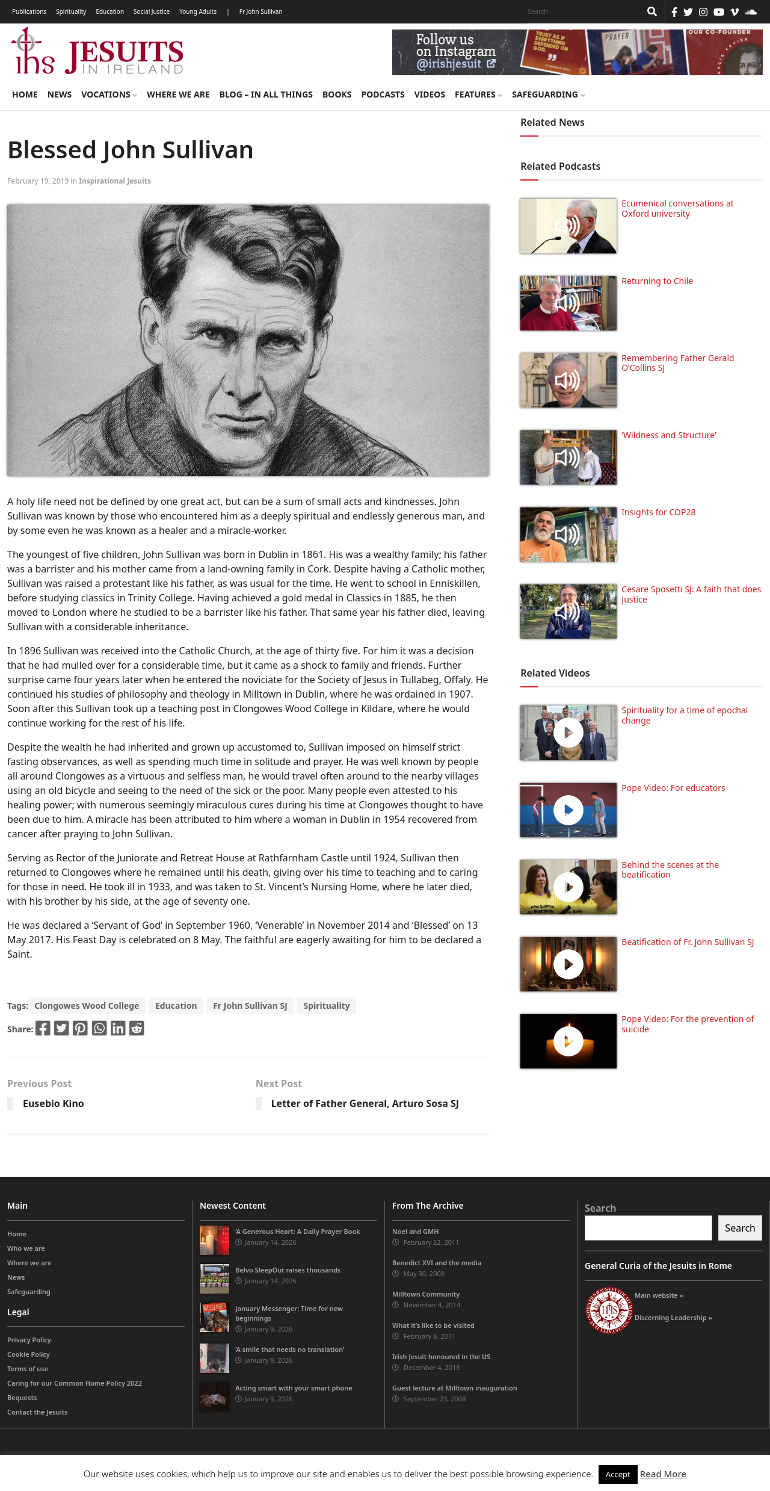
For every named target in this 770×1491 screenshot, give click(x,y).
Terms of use (27, 1368)
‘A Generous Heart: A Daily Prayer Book (297, 1231)
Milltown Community (426, 1293)
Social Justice (152, 11)
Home (25, 94)
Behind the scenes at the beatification (670, 870)
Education (110, 11)
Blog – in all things (266, 94)
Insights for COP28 (658, 512)
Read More (663, 1474)
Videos (429, 94)
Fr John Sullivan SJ (250, 1005)
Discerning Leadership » (673, 1317)
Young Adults (198, 11)
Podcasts (382, 94)
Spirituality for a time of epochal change (684, 715)
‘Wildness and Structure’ (668, 435)
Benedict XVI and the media (436, 1262)
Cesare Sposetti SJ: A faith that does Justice (691, 594)
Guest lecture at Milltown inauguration (454, 1387)
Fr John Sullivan (261, 11)
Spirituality (71, 11)
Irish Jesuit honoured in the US (441, 1356)
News (60, 94)
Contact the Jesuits (37, 1411)
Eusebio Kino (53, 1103)
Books (336, 94)
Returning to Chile (657, 281)
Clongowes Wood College (86, 1005)
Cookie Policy (28, 1354)
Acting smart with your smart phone (294, 1387)
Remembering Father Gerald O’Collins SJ (677, 363)
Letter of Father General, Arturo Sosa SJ (365, 1103)
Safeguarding (548, 94)
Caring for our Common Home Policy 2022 (74, 1382)
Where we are (178, 94)
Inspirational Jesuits (115, 181)
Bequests (22, 1397)
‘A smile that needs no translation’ (289, 1349)
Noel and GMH (415, 1231)
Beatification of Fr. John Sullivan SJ (687, 941)
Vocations (109, 94)
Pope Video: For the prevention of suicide (687, 1024)
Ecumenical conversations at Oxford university (677, 208)
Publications (29, 11)
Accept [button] (618, 1474)
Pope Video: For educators (673, 787)
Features (478, 94)
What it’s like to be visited (433, 1325)
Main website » (659, 1295)
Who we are (26, 1248)
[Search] (581, 11)
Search (600, 1208)
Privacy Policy (29, 1339)
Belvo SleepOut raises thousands (287, 1269)
